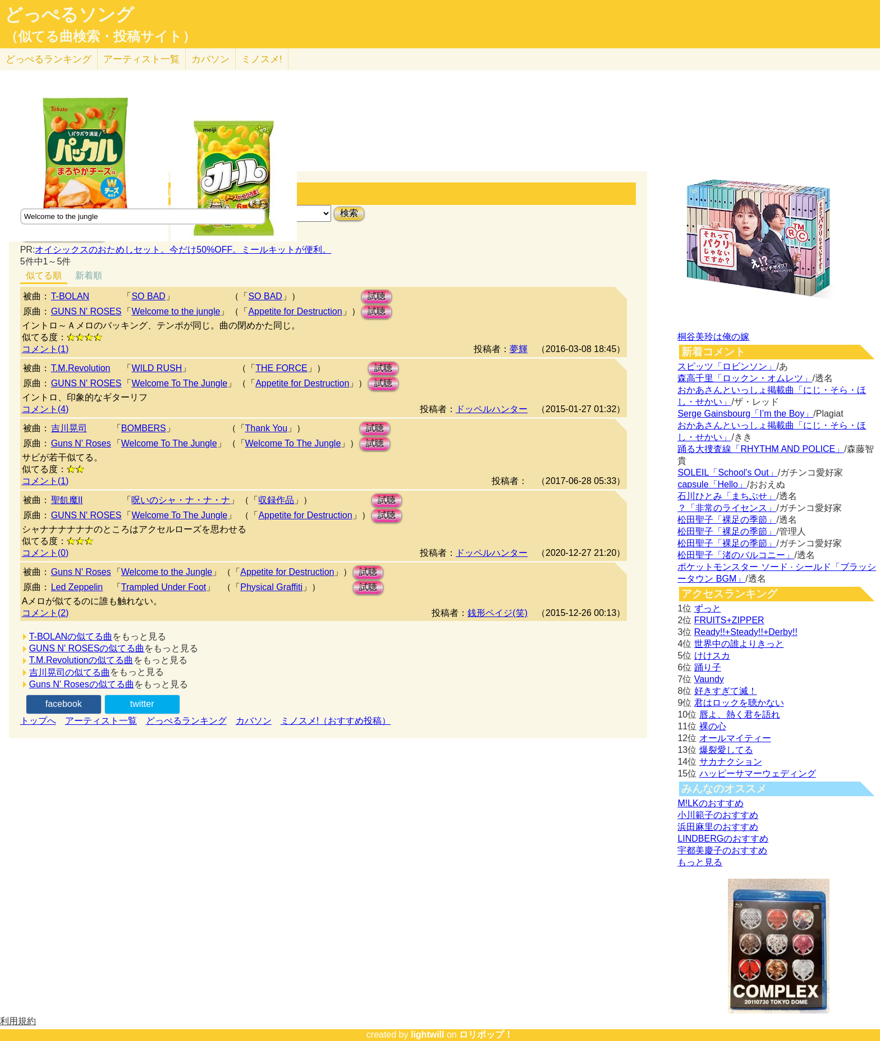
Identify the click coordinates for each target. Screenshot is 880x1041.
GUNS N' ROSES (86, 311)
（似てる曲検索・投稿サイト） (100, 36)
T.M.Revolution (81, 368)
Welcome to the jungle (175, 311)
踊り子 (707, 667)
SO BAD (148, 296)
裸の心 (712, 726)
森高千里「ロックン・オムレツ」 (744, 378)
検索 (349, 213)
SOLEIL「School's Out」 (727, 472)
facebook (63, 704)
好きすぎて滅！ (725, 691)
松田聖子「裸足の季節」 (726, 519)
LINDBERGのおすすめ (722, 838)
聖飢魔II (67, 500)
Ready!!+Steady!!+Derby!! (745, 632)
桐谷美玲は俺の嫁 (713, 336)
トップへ (38, 720)
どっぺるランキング (186, 720)
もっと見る (699, 862)
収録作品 (276, 500)
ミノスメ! (261, 59)
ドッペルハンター (492, 409)
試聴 (377, 296)
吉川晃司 (69, 428)
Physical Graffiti (271, 587)
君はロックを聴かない (739, 702)
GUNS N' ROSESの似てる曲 (87, 648)
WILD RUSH (156, 368)
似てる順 (44, 275)
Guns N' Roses (81, 443)
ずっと (707, 608)
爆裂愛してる (726, 750)
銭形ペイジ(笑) (497, 613)
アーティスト (141, 59)
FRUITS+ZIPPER (729, 620)
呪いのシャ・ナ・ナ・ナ (180, 500)
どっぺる (48, 59)
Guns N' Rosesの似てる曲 (81, 684)
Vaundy (709, 679)
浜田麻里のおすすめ (717, 827)
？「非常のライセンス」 (726, 508)
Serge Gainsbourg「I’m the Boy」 (745, 413)
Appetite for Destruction (295, 311)
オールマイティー (735, 738)
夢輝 (519, 349)
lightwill (427, 1034)
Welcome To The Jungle (179, 383)
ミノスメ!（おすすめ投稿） (336, 720)
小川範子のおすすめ (717, 815)
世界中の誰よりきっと (739, 644)
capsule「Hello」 (712, 484)
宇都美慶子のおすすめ (722, 850)
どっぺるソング (69, 14)
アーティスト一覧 (101, 720)
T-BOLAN (70, 296)
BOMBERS (143, 428)
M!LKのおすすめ (710, 803)
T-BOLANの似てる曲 (70, 636)
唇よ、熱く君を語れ (739, 714)
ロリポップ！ (486, 1034)
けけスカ (712, 655)
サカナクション (730, 761)
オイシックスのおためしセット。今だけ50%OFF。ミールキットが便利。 (183, 249)
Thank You (266, 428)
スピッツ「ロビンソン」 (726, 366)
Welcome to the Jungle (166, 572)
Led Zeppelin (77, 587)
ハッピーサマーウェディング (757, 773)
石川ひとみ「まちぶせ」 (726, 496)
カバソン (210, 59)
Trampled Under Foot (163, 587)
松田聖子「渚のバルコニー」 (735, 555)
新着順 (88, 275)
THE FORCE (281, 368)
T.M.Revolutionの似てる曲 (81, 660)
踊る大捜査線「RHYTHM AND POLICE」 (760, 449)
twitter (142, 704)
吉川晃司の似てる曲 (69, 672)
